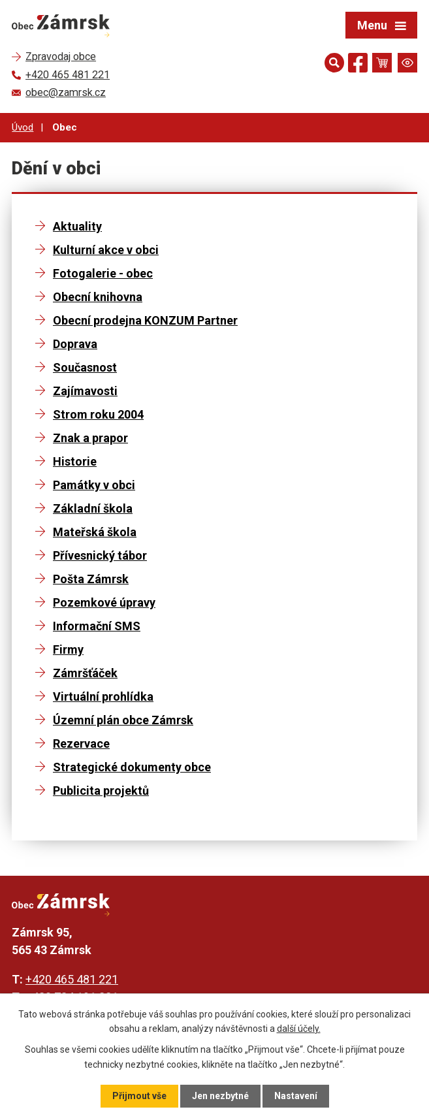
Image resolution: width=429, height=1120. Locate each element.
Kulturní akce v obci (106, 250)
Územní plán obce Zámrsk (123, 720)
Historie (75, 461)
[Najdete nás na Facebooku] (358, 65)
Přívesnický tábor (100, 555)
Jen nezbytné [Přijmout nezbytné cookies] (220, 1096)
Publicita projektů (101, 790)
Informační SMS (96, 626)
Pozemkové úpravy (104, 602)
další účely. (299, 1028)
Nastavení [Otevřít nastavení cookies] (295, 1096)
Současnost (85, 367)
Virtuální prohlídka (103, 696)
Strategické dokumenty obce (132, 767)
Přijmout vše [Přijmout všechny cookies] (139, 1096)
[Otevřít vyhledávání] (334, 62)
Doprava (75, 344)
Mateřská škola (94, 532)
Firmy (68, 649)
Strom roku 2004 (98, 414)
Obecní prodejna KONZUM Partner (145, 320)
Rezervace (81, 743)
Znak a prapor (90, 438)
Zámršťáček (85, 673)
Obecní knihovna (97, 297)
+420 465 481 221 (71, 979)
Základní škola (93, 508)
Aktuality (77, 226)
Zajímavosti (85, 391)
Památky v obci (94, 485)
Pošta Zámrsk (91, 579)
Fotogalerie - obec (103, 273)
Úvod (22, 127)
